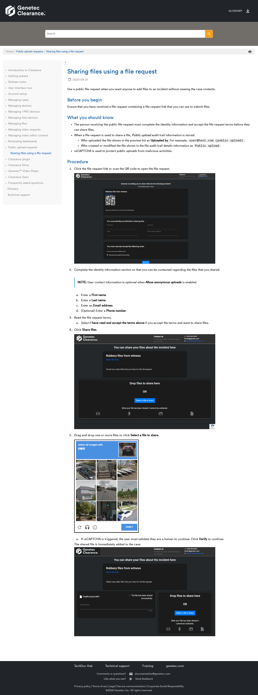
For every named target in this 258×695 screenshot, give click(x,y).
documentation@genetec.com (152, 673)
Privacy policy (82, 686)
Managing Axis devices (23, 117)
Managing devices (19, 105)
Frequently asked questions (25, 183)
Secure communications (131, 686)
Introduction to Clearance (24, 70)
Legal (112, 686)
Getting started (18, 76)
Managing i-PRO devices (24, 111)
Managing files (17, 123)
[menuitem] (233, 11)
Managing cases (18, 100)
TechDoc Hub (83, 666)
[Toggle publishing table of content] (65, 62)
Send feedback (144, 679)
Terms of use (100, 686)
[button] (6, 70)
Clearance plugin (19, 159)
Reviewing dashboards (22, 141)
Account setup (17, 94)
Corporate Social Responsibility (165, 686)
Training (147, 666)
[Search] (209, 34)
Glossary (235, 11)
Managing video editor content (28, 135)
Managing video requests (24, 129)
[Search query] (129, 34)
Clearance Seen (18, 177)
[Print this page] (250, 51)
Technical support (18, 195)
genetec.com (175, 666)
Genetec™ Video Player (23, 171)
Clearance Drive (18, 165)
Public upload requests (29, 51)
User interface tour (20, 88)
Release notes (17, 82)
